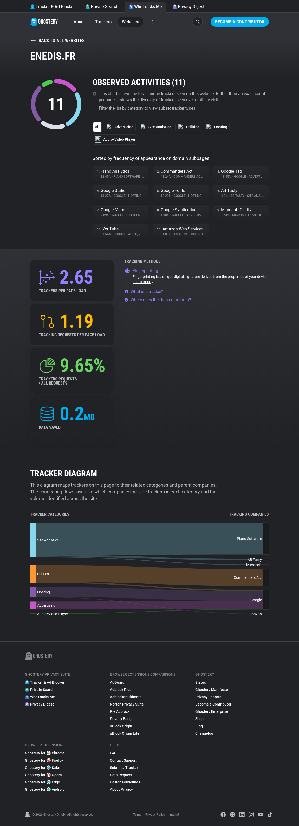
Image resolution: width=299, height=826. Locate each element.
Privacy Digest (188, 6)
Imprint (174, 814)
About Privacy (121, 789)
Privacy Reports (208, 697)
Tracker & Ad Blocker (52, 6)
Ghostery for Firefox (44, 760)
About (79, 21)
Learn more (143, 282)
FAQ (113, 753)
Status (200, 682)
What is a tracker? (143, 291)
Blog (199, 726)
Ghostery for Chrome (45, 753)
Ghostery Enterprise (211, 711)
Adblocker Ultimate (126, 697)
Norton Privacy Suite (127, 704)
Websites (130, 21)
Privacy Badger (122, 719)
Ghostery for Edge (42, 782)
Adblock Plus (120, 690)
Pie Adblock (119, 711)
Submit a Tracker (124, 767)
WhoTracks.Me (145, 6)
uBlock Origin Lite (124, 733)
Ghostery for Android (45, 789)
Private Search (101, 6)
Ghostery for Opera (43, 775)
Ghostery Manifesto (211, 690)
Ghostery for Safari (43, 767)
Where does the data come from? (157, 299)
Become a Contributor (239, 21)
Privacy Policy (155, 814)
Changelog (204, 733)
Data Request (121, 775)
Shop (199, 719)
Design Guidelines (125, 782)
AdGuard (117, 682)
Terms (137, 814)
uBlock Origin (121, 726)
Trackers (103, 21)
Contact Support (123, 760)
